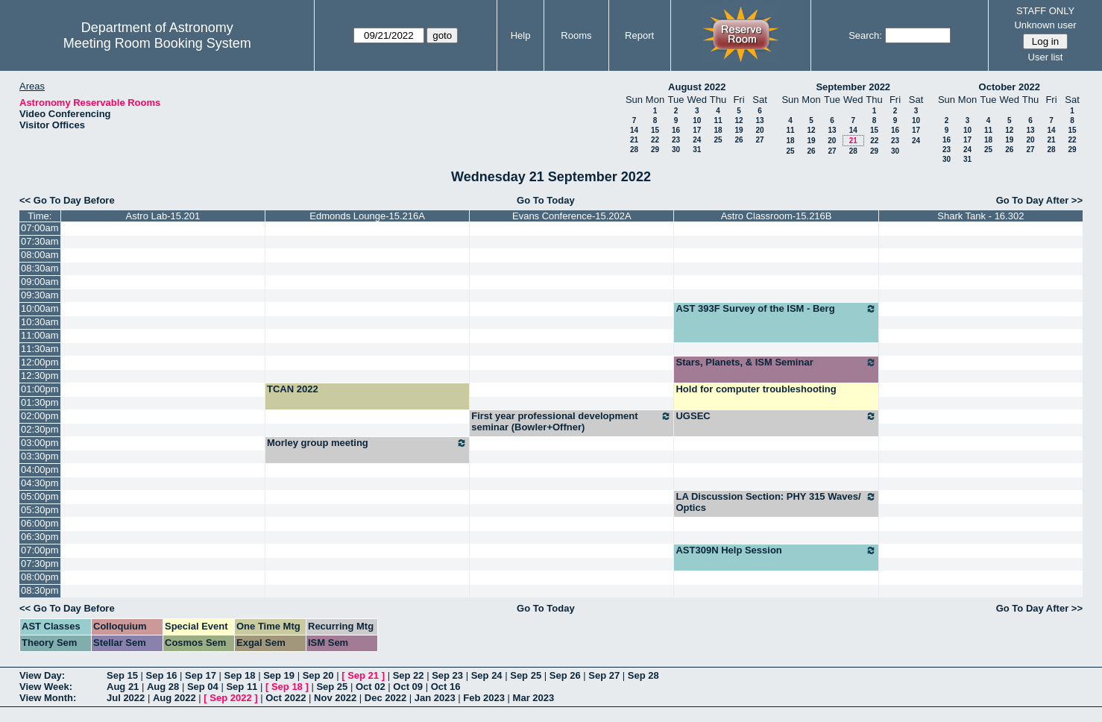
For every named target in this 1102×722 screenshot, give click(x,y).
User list (1045, 57)
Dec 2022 (385, 697)
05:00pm (40, 496)
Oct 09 (408, 686)
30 (676, 149)
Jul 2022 (126, 697)
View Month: (47, 697)
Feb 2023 (484, 697)
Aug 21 (123, 686)
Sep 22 (408, 675)
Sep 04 (202, 686)
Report (639, 35)
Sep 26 (565, 675)
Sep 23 (447, 675)
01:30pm (40, 402)
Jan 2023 (435, 697)
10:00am (40, 308)
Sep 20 (318, 675)
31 (697, 149)
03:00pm (40, 442)
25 (718, 140)
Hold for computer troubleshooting (756, 389)
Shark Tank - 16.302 (980, 216)
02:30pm (40, 429)
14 (634, 130)
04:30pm (40, 483)
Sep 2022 (230, 697)
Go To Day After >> (1039, 200)
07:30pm (40, 563)
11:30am (40, 348)
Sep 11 (241, 686)
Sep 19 (279, 675)
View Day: (42, 675)
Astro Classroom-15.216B (776, 216)
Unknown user (1045, 25)
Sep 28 (643, 675)
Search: (865, 35)
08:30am (40, 268)
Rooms (576, 35)
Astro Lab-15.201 (163, 216)
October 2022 (1009, 86)
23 (676, 140)
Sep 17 (200, 675)
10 (697, 120)
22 (655, 140)
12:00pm (40, 362)
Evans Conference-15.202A (572, 216)
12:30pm (40, 375)
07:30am (40, 241)
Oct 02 (370, 686)
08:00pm (40, 577)
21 (634, 140)
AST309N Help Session (776, 550)
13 (759, 120)
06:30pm (40, 536)
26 (738, 140)
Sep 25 (525, 675)
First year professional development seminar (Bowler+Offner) (571, 421)
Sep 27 (604, 675)
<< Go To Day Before (67, 200)
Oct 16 (446, 686)
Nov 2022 (335, 697)
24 (697, 140)
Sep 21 (363, 675)
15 (655, 130)
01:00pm (40, 389)
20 (759, 130)
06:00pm (40, 523)
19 (738, 130)
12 (738, 120)
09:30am (40, 295)
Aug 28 (163, 686)
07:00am (40, 227)
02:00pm (40, 415)
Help (521, 35)
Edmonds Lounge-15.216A (367, 216)
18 (718, 130)
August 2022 (696, 86)
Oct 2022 (285, 697)
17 (697, 130)
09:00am (40, 281)
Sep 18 (240, 675)
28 (634, 149)
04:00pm (40, 469)
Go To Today (546, 200)
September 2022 (853, 86)
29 (655, 149)
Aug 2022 (174, 697)
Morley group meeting (367, 443)
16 (676, 130)
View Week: (45, 686)
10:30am (40, 321)
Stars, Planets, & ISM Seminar (776, 362)
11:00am (40, 335)
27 (759, 140)
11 (718, 120)
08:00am (40, 254)
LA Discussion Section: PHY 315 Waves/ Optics (776, 502)
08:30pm (40, 590)
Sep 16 (161, 675)
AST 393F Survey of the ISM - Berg (776, 309)
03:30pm (40, 456)
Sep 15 (122, 675)
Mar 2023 (534, 697)
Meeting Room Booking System (157, 43)
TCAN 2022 (292, 389)
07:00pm (40, 550)
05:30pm (40, 509)
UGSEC (776, 416)
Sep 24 (487, 675)
